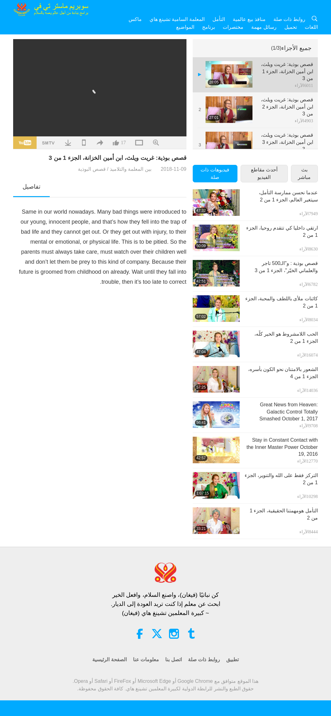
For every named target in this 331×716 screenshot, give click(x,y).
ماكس (135, 19)
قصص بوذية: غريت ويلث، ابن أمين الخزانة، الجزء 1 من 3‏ (287, 71)
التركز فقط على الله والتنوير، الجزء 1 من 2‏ (281, 479)
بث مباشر (304, 173)
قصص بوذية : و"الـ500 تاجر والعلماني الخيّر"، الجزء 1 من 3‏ (286, 267)
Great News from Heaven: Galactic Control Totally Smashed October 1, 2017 (288, 411)
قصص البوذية (91, 169)
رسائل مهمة (263, 27)
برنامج (208, 27)
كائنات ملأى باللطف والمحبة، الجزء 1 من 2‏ (281, 302)
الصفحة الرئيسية (109, 659)
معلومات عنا (146, 659)
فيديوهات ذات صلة (215, 173)
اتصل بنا (173, 659)
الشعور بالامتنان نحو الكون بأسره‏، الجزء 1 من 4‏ (283, 373)
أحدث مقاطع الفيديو (264, 173)
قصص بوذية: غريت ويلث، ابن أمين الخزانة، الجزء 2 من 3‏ (287, 106)
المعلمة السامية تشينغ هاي (177, 19)
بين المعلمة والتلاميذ (130, 169)
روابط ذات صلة (289, 19)
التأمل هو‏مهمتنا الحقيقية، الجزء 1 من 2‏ (284, 514)
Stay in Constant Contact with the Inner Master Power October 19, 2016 (282, 447)
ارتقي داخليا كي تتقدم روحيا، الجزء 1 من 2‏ (282, 231)
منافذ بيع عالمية (249, 19)
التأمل (218, 19)
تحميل (290, 27)
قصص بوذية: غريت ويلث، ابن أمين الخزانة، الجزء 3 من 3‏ (287, 142)
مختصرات (233, 27)
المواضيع (185, 27)
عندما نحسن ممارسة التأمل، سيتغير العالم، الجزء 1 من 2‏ (288, 196)
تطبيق (232, 659)
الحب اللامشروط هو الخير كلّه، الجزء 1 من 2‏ (286, 337)
